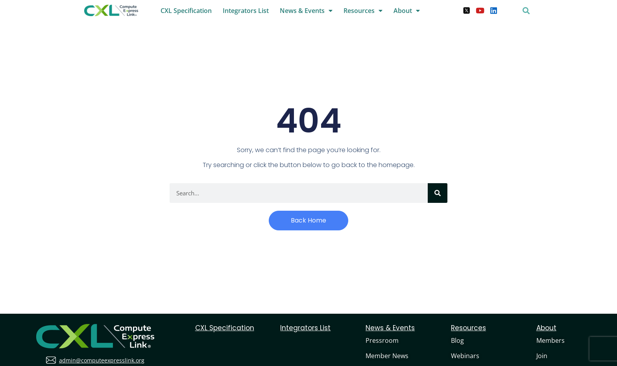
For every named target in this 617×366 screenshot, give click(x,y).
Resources (363, 11)
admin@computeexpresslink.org (101, 360)
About (406, 11)
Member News (387, 355)
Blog (457, 340)
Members (550, 340)
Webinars (465, 355)
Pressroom (382, 340)
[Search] (437, 193)
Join (541, 355)
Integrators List (246, 11)
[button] (526, 10)
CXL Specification (186, 11)
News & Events (306, 11)
